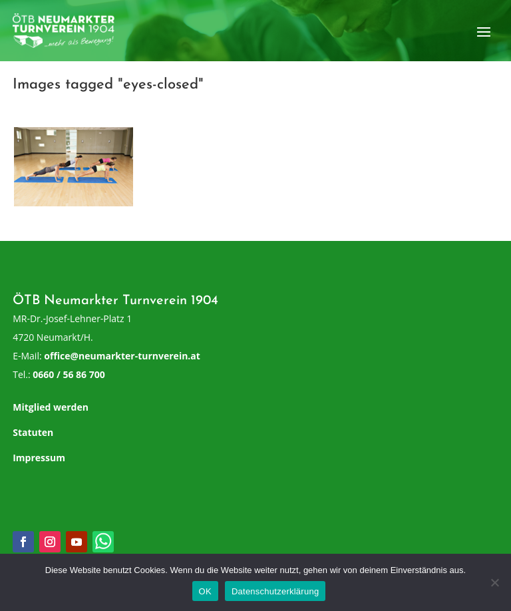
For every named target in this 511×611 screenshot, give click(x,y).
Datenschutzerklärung (275, 591)
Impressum (39, 457)
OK (205, 591)
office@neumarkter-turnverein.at (122, 355)
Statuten (33, 432)
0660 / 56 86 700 (68, 374)
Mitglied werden (50, 407)
